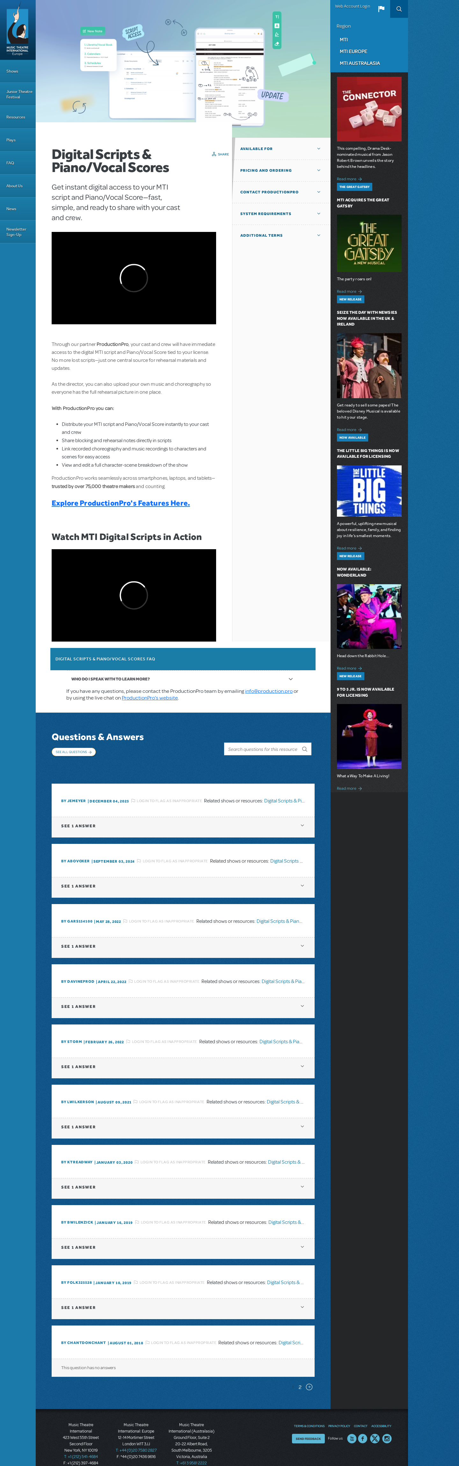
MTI (344, 39)
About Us (14, 186)
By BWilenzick (77, 1209)
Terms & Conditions (309, 1412)
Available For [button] (256, 149)
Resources (15, 117)
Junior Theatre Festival (19, 94)
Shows (12, 71)
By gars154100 (76, 908)
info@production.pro (269, 691)
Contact (361, 1412)
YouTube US (352, 1425)
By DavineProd (77, 968)
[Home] (18, 30)
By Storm (71, 1028)
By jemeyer (73, 788)
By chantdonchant (83, 1329)
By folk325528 (76, 1269)
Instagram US (387, 1425)
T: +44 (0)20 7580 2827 (136, 1437)
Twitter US (375, 1425)
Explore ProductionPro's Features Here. (121, 502)
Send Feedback (308, 1425)
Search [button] (399, 9)
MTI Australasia (360, 63)
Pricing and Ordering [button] (266, 170)
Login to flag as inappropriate (169, 787)
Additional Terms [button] (261, 235)
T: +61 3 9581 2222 (191, 1450)
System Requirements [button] (265, 214)
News (11, 209)
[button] (381, 9)
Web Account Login (352, 6)
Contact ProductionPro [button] (269, 192)
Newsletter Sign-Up (16, 231)
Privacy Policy (339, 1412)
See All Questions (71, 752)
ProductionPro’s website (150, 697)
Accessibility (381, 1412)
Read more (350, 178)
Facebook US (363, 1425)
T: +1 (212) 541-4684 (81, 1443)
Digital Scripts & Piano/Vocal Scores (301, 788)
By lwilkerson (77, 1089)
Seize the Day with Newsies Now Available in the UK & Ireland (367, 318)
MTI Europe (353, 51)
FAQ (10, 163)
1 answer (78, 812)
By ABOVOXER (75, 848)
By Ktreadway (77, 1149)
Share (223, 154)
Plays (11, 140)
